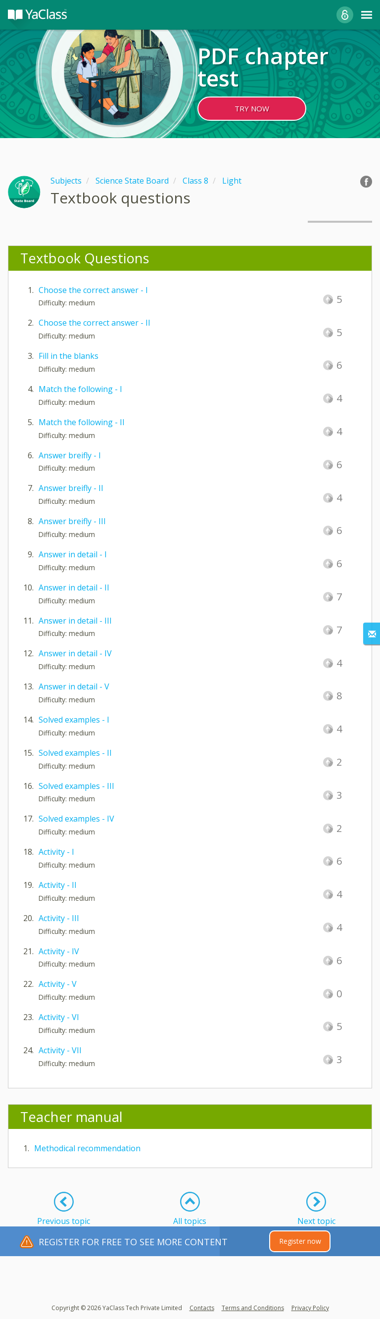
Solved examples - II (75, 752)
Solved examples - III (76, 786)
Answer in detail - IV (75, 653)
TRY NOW (252, 108)
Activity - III (59, 918)
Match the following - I (80, 389)
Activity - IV (59, 951)
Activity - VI (59, 1017)
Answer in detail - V (74, 686)
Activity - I (56, 851)
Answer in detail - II (74, 587)
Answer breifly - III (72, 521)
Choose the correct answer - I (93, 290)
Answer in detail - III (75, 620)
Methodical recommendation (87, 1148)
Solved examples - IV (76, 818)
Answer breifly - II (71, 488)
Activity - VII (60, 1050)
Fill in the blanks (68, 355)
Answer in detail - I (73, 554)
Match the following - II (82, 422)
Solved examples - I (74, 719)
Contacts (202, 1308)
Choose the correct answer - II (94, 322)
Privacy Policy (310, 1308)
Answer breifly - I (70, 455)
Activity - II (58, 884)
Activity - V (58, 983)
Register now (300, 1241)
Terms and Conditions (253, 1308)
